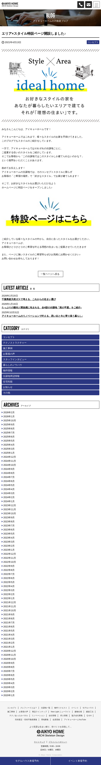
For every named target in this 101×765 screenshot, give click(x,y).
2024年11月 (9, 461)
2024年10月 (9, 465)
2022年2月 (9, 594)
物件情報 (7, 370)
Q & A (89, 715)
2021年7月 (9, 622)
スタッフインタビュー (15, 359)
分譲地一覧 (45, 708)
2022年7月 (9, 574)
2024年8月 (9, 473)
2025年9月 (9, 424)
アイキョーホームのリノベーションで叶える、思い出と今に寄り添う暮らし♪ (42, 316)
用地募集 (45, 720)
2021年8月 (9, 618)
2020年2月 (9, 691)
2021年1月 (9, 646)
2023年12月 (9, 505)
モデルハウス (88, 708)
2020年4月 (9, 683)
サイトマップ (39, 742)
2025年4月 (9, 444)
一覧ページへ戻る (50, 274)
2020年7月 (9, 671)
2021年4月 (9, 634)
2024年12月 (9, 456)
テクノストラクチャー (15, 342)
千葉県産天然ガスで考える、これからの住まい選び (29, 299)
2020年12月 (9, 650)
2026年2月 (9, 412)
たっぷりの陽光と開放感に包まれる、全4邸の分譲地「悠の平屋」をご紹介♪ (42, 307)
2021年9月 (9, 614)
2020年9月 (9, 663)
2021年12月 (9, 602)
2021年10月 (9, 610)
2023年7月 (9, 525)
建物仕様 (78, 712)
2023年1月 (9, 549)
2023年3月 (9, 541)
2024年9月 (9, 469)
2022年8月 (9, 570)
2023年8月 (9, 521)
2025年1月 (9, 452)
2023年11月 (9, 509)
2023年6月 (9, 529)
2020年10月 (9, 659)
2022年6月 (9, 578)
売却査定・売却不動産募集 (26, 720)
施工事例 (7, 348)
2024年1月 (9, 501)
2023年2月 (9, 545)
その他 (6, 392)
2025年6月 (9, 436)
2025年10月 (9, 420)
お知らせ (7, 387)
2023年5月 (9, 533)
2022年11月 (9, 558)
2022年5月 (9, 582)
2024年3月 (9, 493)
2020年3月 (9, 687)
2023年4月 (9, 537)
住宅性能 (7, 381)
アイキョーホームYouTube (75, 720)
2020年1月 (9, 695)
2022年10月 (9, 562)
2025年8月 (9, 428)
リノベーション (38, 715)
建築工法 (89, 712)
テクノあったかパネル (18, 715)
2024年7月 (9, 477)
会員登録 (56, 720)
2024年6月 (9, 481)
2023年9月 (9, 517)
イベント (75, 708)
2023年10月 (9, 513)
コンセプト (93, 42)
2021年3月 (9, 638)
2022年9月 (9, 566)
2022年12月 (9, 553)
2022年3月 (9, 590)
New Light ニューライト (61, 712)
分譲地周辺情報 (11, 376)
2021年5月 (9, 630)
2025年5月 (9, 440)
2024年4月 (9, 489)
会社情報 (52, 715)
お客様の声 (9, 353)
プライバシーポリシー (58, 742)
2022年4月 (9, 586)
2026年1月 (9, 416)
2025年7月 (9, 432)
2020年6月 (9, 675)
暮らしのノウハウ (12, 365)
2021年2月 (9, 642)
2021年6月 (9, 626)
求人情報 (64, 715)
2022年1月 (9, 598)
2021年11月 (9, 606)
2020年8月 (9, 667)
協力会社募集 (77, 715)
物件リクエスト (60, 708)
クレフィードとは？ (28, 708)
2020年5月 (9, 679)
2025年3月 (9, 448)
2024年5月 (9, 485)
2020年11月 (9, 655)
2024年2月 (9, 497)
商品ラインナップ (39, 712)
